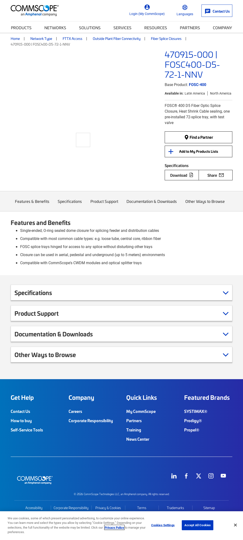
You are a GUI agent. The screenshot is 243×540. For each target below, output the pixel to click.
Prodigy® (193, 420)
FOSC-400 (197, 84)
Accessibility (33, 508)
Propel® (191, 429)
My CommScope (141, 411)
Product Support (104, 205)
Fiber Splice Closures (166, 38)
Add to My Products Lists (198, 151)
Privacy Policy (114, 527)
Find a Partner (198, 137)
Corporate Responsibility (91, 420)
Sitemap (209, 508)
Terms (141, 508)
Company (222, 27)
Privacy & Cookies (108, 508)
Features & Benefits (32, 205)
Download (181, 175)
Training (133, 429)
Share (215, 175)
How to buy (21, 420)
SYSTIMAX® (195, 411)
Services (122, 27)
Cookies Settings (163, 525)
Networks (55, 27)
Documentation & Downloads (151, 205)
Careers (75, 411)
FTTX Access (72, 38)
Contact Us (20, 411)
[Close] (235, 525)
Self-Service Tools (27, 429)
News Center (137, 439)
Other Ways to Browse (205, 205)
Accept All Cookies (197, 525)
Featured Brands (207, 397)
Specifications (70, 205)
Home (15, 38)
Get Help (22, 397)
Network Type (41, 38)
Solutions (90, 27)
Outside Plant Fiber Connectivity (116, 38)
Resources (155, 27)
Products (21, 27)
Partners (190, 27)
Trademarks (175, 508)
